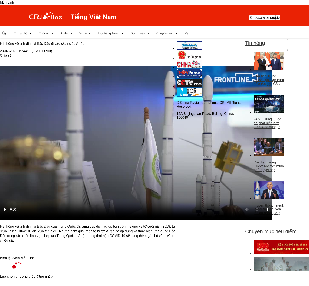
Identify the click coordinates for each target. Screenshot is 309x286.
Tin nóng (255, 43)
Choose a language (264, 17)
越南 (72, 15)
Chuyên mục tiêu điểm (270, 231)
